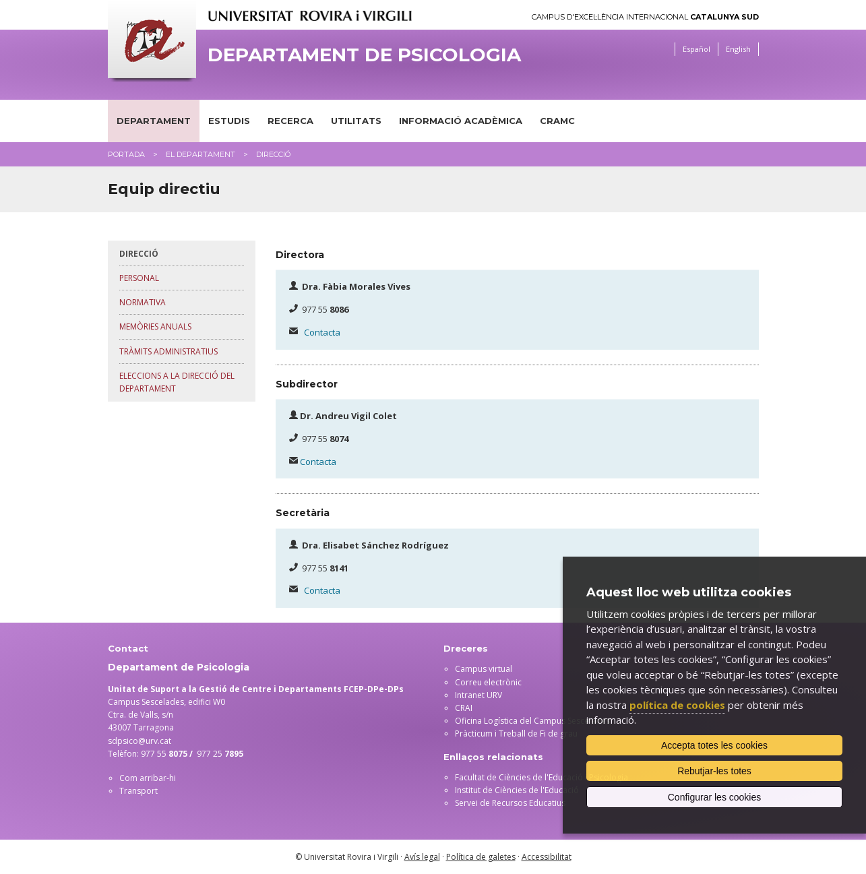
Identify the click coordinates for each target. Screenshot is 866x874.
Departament (154, 120)
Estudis (229, 120)
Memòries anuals (155, 326)
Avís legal (422, 857)
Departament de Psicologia (364, 54)
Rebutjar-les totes (714, 771)
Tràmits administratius (168, 351)
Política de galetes (481, 857)
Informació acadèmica (460, 120)
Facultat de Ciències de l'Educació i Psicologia (541, 777)
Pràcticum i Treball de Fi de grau (516, 733)
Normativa (142, 302)
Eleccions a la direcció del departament (177, 382)
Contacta (322, 332)
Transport (138, 791)
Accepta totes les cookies (714, 745)
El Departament (200, 154)
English (738, 49)
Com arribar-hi (147, 778)
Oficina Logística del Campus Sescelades (532, 720)
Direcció (138, 253)
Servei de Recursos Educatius (510, 803)
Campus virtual (483, 669)
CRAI (463, 708)
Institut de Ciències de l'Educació (517, 790)
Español (696, 49)
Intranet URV (478, 695)
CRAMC (557, 120)
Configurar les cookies (715, 797)
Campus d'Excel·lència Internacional (645, 17)
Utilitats (356, 120)
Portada (126, 154)
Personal (139, 278)
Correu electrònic (488, 682)
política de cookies (677, 705)
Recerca (290, 120)
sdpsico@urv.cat (139, 741)
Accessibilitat (546, 857)
